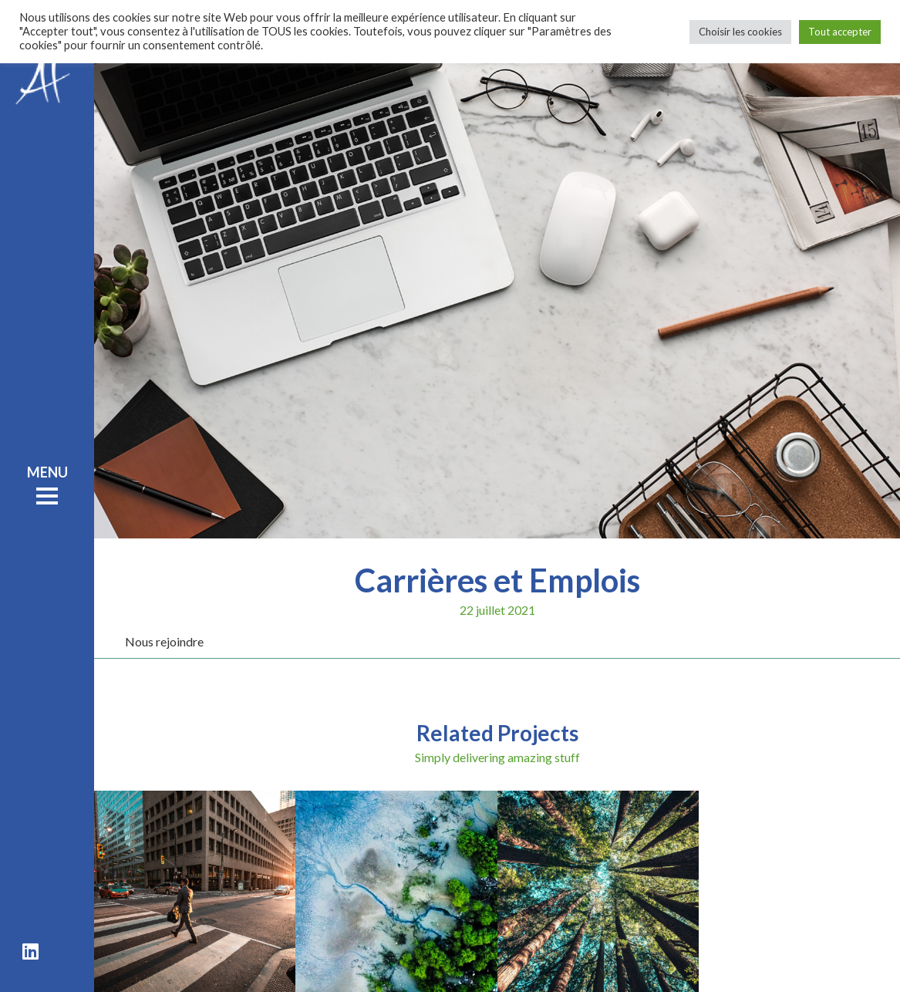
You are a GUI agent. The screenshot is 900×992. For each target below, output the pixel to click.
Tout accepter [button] (839, 31)
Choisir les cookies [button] (740, 31)
